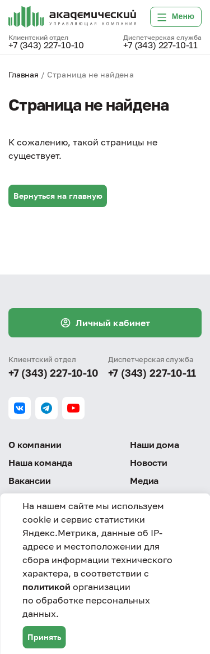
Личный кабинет (105, 322)
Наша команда (40, 462)
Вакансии (29, 480)
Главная (23, 74)
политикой (46, 586)
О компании (34, 444)
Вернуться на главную (57, 195)
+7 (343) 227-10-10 (46, 45)
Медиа (144, 480)
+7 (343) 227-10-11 (160, 45)
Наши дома (154, 444)
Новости (148, 462)
